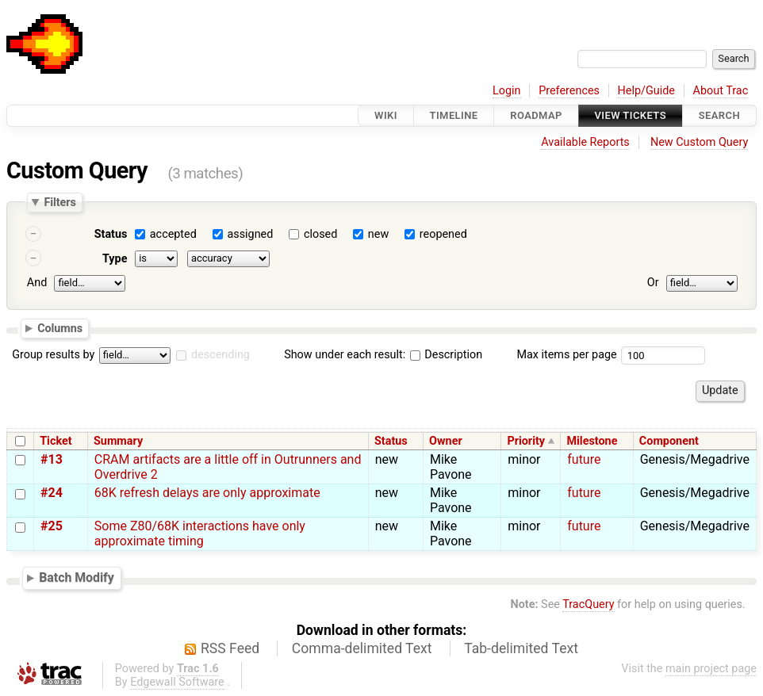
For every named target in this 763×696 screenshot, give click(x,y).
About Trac (721, 91)
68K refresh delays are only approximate (207, 492)
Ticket (55, 441)
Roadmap (536, 115)
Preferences (569, 91)
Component (669, 441)
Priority (526, 441)
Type (114, 259)
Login (507, 91)
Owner (445, 441)
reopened (443, 234)
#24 (51, 492)
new (378, 234)
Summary (118, 441)
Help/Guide (646, 91)
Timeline (454, 115)
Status (111, 234)
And (37, 282)
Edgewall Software (177, 682)
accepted (173, 234)
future (583, 459)
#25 (51, 525)
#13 (51, 459)
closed (320, 234)
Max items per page (566, 354)
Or (653, 282)
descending (220, 354)
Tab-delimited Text (521, 648)
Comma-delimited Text (362, 648)
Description (446, 354)
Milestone (591, 441)
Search (719, 115)
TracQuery (588, 604)
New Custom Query (699, 142)
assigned (250, 234)
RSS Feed (230, 648)
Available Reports (585, 142)
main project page (711, 668)
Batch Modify (76, 577)
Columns (59, 327)
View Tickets (630, 115)
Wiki (385, 115)
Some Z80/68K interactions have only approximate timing (199, 533)
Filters (59, 202)
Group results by (53, 354)
